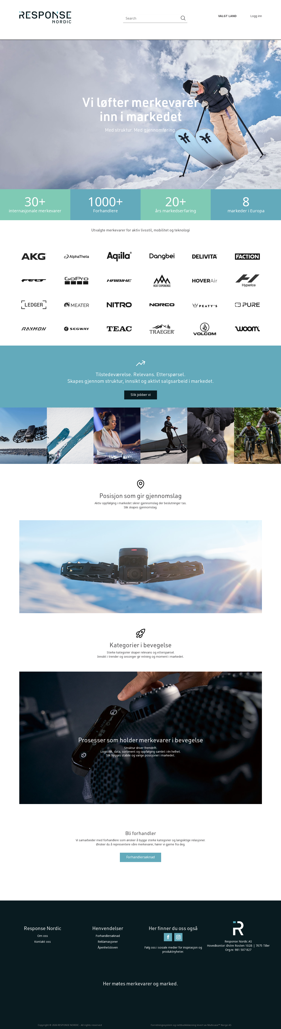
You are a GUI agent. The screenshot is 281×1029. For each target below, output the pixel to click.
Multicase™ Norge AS (219, 1025)
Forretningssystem (161, 1025)
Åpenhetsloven (108, 947)
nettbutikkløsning (186, 1025)
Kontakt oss (42, 942)
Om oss (42, 936)
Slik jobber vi (141, 394)
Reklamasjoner (108, 942)
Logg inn (256, 16)
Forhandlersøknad (140, 857)
